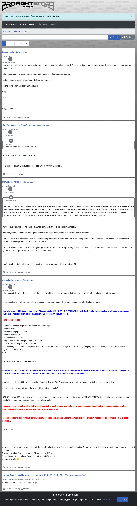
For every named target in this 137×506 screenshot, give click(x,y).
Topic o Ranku (8, 52)
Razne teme (22, 52)
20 (22, 43)
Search (32, 24)
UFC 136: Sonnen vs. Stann (14, 125)
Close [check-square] (122, 499)
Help (39, 24)
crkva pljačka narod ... (11, 182)
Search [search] (114, 37)
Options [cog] (128, 37)
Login (47, 16)
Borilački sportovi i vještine (38, 125)
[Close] (131, 16)
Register (56, 16)
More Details (108, 499)
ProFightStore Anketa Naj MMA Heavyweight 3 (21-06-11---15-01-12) (32, 475)
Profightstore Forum (15, 24)
